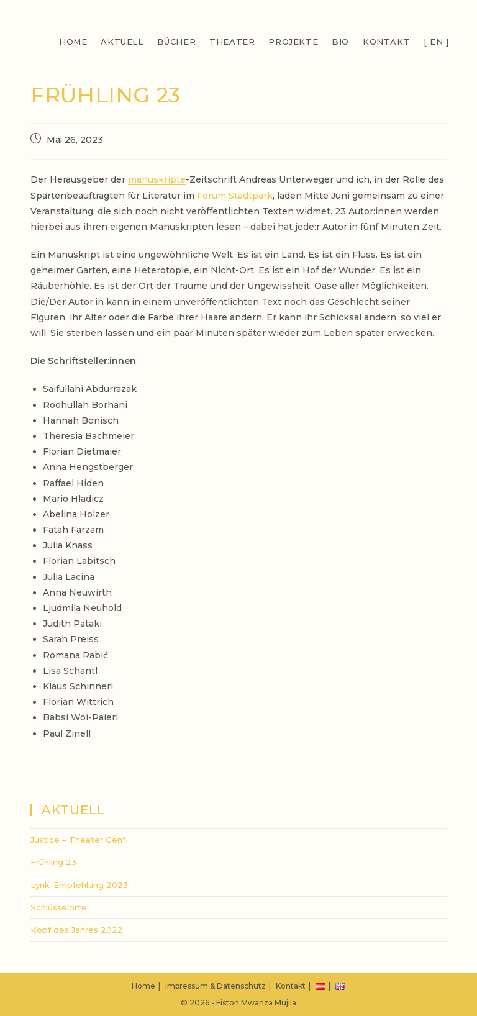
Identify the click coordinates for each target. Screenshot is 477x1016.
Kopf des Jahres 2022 (76, 930)
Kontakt (291, 986)
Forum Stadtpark (235, 195)
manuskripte (157, 179)
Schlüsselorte (58, 907)
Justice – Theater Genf (77, 840)
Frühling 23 (53, 862)
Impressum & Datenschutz (215, 986)
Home (143, 986)
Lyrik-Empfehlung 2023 (79, 885)
